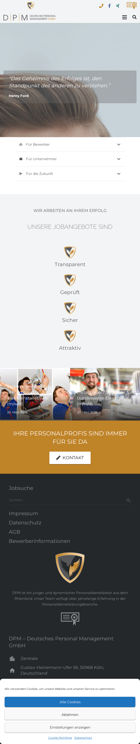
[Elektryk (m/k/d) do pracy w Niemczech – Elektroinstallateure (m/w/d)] (35, 394)
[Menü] (124, 17)
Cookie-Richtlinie (60, 737)
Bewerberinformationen (39, 541)
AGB (14, 532)
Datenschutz (83, 737)
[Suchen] (126, 500)
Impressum (23, 513)
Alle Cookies (70, 702)
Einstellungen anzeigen (70, 727)
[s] (70, 500)
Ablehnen (70, 714)
